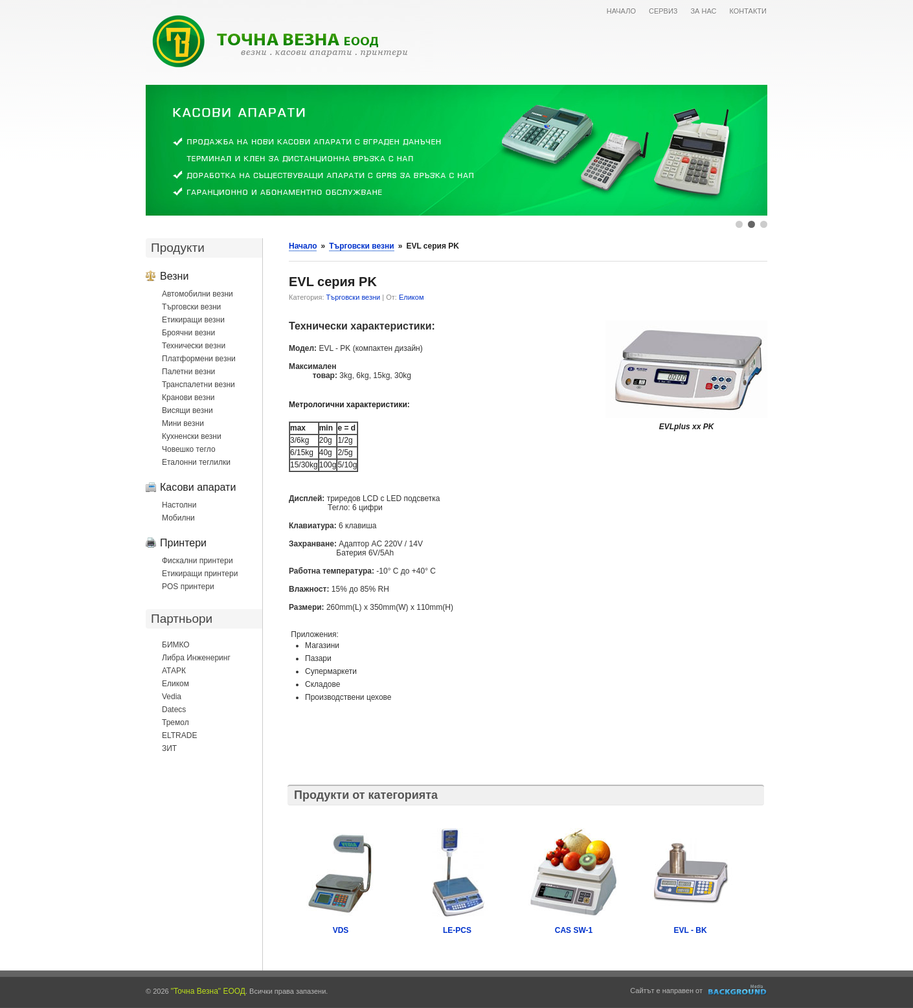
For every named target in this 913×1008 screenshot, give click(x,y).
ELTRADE (179, 735)
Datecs (174, 709)
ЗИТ (169, 748)
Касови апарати (198, 487)
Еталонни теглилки (196, 462)
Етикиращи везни (193, 319)
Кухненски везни (191, 436)
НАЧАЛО (621, 11)
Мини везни (183, 423)
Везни (174, 276)
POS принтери (188, 586)
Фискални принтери (197, 560)
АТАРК (174, 670)
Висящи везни (187, 410)
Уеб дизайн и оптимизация (737, 990)
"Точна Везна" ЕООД (208, 991)
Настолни (179, 505)
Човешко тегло (189, 449)
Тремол (175, 722)
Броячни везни (188, 332)
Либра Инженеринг (196, 657)
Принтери (183, 542)
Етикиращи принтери (200, 573)
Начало (303, 246)
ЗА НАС (703, 11)
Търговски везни (191, 306)
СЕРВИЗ (663, 11)
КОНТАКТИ (748, 11)
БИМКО (176, 644)
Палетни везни (188, 371)
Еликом (175, 683)
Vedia (171, 696)
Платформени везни (199, 358)
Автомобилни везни (197, 293)
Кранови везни (188, 397)
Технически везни (193, 345)
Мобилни (178, 517)
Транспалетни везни (198, 384)
